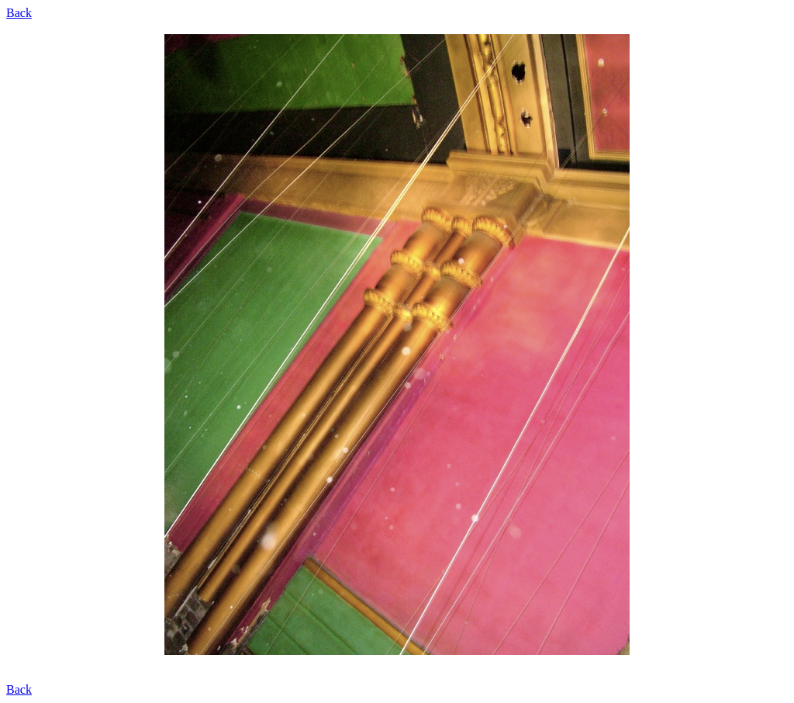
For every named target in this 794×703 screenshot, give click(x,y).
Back (19, 12)
